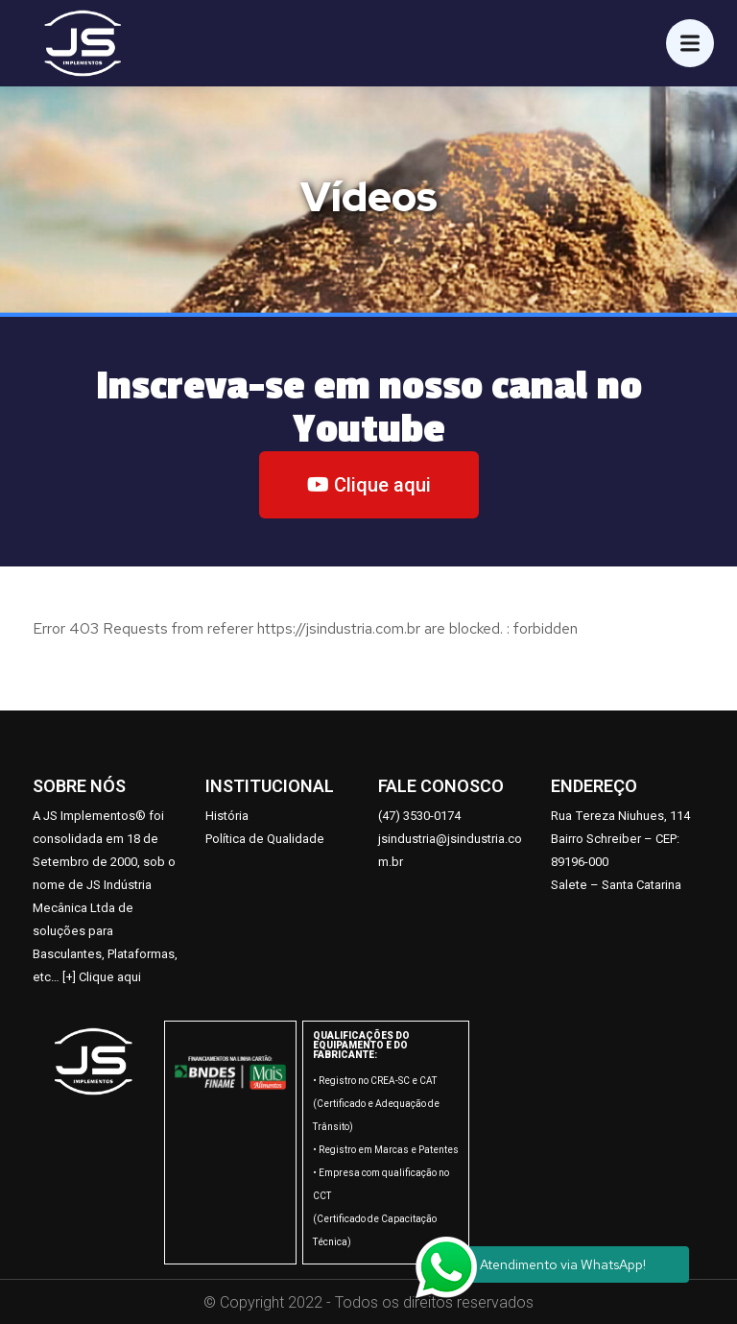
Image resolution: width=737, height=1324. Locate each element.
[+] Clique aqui (101, 977)
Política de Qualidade (264, 838)
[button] (369, 484)
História (227, 815)
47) (392, 815)
